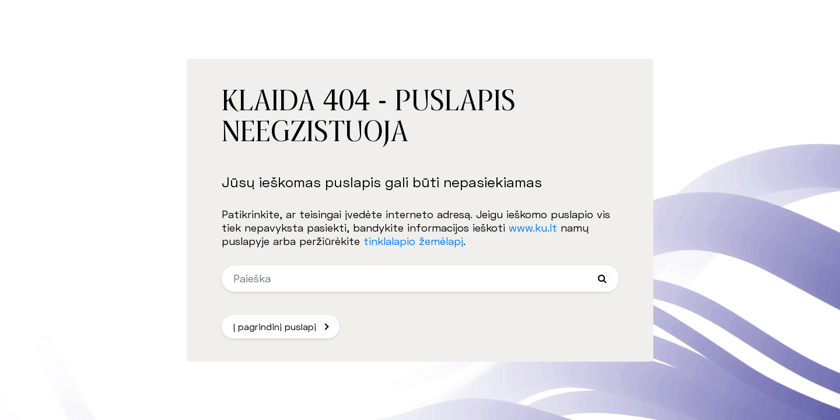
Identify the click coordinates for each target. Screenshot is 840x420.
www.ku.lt (533, 227)
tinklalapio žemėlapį (413, 241)
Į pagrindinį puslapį (274, 326)
